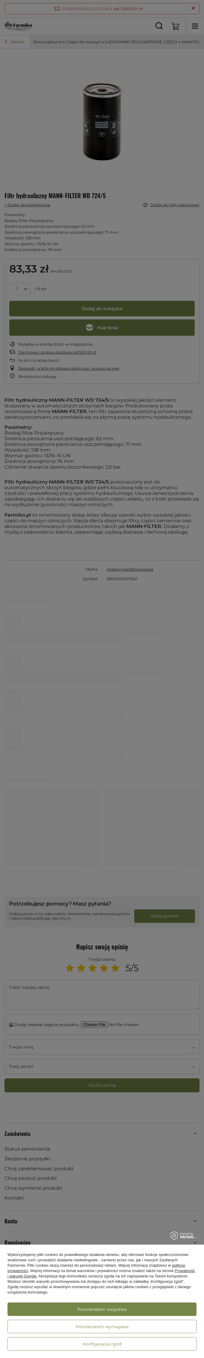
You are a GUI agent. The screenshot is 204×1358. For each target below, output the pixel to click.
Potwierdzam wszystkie (102, 1309)
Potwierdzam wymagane (102, 1326)
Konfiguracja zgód (102, 1344)
